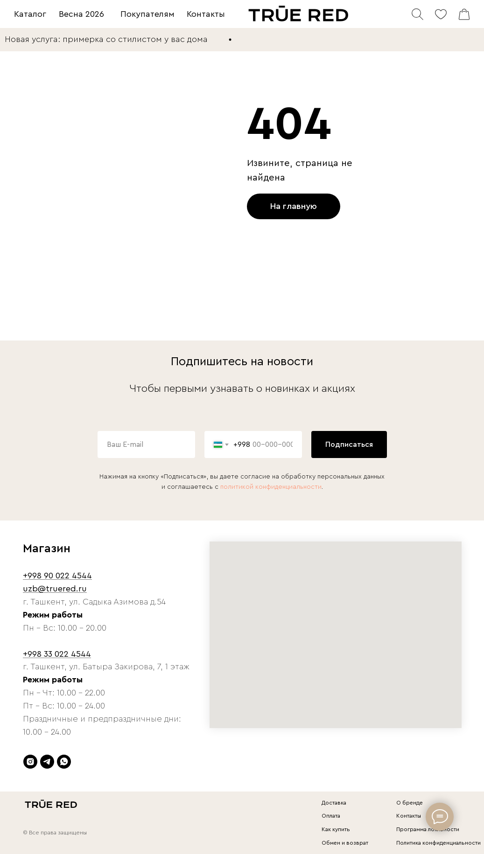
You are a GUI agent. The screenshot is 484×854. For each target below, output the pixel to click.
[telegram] (47, 762)
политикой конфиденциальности (271, 487)
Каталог (30, 14)
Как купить (336, 829)
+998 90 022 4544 (57, 575)
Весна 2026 (81, 14)
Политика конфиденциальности (438, 843)
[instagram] (30, 762)
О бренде (409, 802)
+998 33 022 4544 (57, 654)
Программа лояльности (427, 829)
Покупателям (147, 14)
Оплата (331, 816)
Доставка (334, 802)
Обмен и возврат (345, 843)
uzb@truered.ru (55, 588)
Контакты (206, 14)
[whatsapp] (64, 762)
